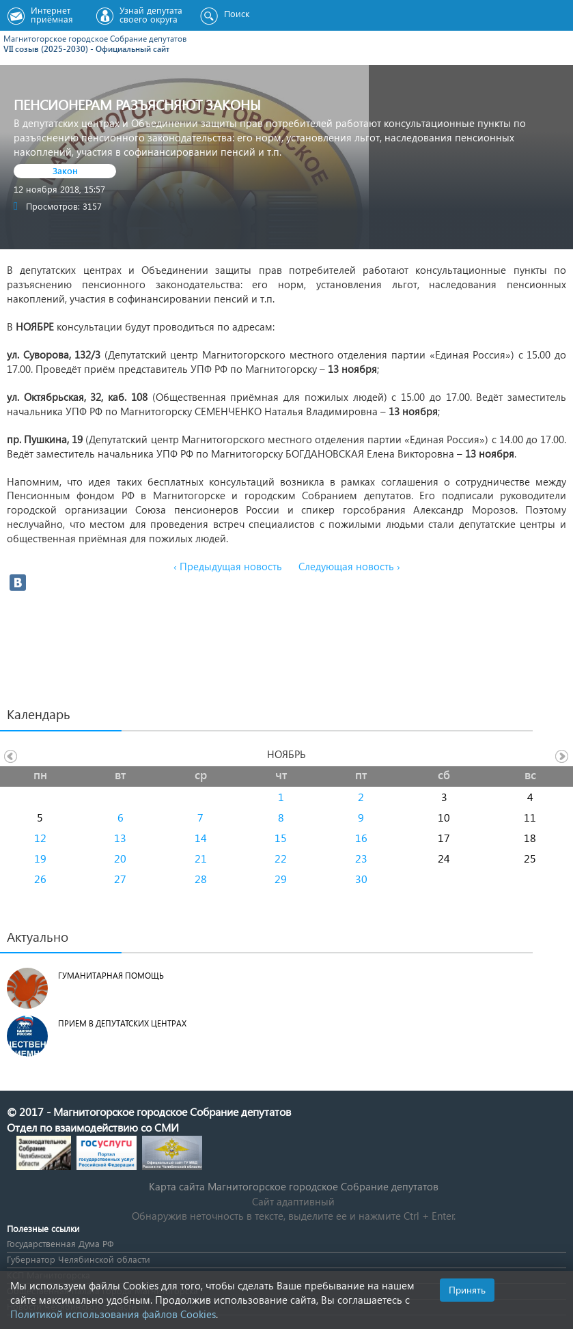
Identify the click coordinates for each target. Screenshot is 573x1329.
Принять (467, 1289)
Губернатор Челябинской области (78, 1259)
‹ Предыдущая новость (227, 566)
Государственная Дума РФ (60, 1243)
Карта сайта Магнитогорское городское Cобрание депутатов (293, 1186)
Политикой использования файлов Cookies (113, 1314)
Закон (65, 170)
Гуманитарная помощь (111, 975)
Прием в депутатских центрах (122, 1023)
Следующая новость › (349, 566)
